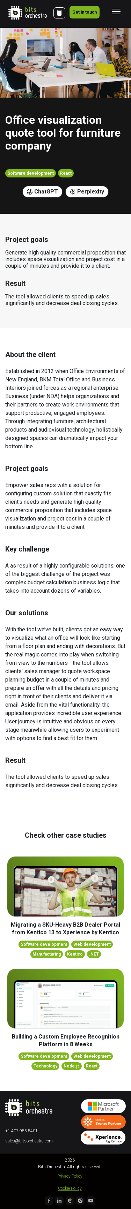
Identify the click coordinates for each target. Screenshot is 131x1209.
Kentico (75, 954)
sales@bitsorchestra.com (29, 1141)
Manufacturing (46, 954)
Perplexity (87, 191)
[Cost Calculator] (59, 12)
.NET (94, 954)
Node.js (72, 1066)
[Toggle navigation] (116, 11)
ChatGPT (42, 191)
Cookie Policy (70, 1188)
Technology (45, 1066)
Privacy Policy (69, 1176)
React (66, 173)
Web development (92, 944)
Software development (30, 173)
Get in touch (84, 12)
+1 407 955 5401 (21, 1130)
